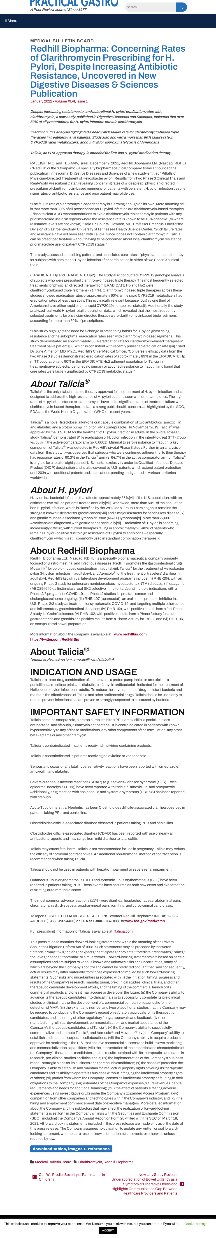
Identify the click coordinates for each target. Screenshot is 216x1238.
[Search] (150, 7)
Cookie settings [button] (195, 1224)
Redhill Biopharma (119, 1162)
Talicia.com (123, 931)
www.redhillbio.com (130, 634)
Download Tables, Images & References (71, 1149)
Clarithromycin (90, 1162)
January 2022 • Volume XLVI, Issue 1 (59, 101)
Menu (11, 21)
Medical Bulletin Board (53, 1162)
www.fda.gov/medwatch (145, 921)
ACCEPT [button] (108, 1230)
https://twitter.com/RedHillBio (54, 639)
